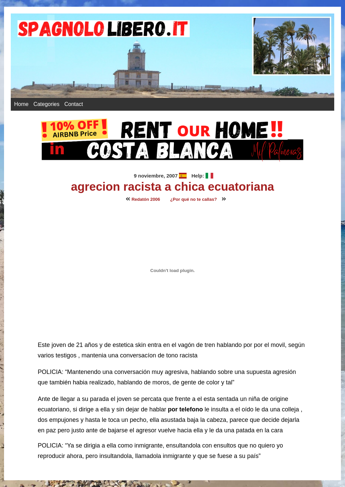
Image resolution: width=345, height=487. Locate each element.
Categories (46, 104)
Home (21, 104)
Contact (73, 104)
